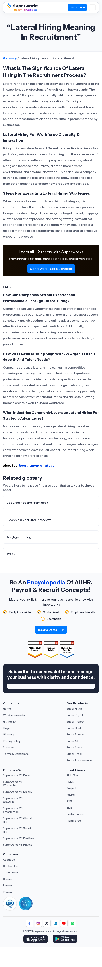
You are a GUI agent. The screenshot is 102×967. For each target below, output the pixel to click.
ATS (69, 801)
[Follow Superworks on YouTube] (63, 923)
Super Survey (75, 734)
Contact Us (10, 866)
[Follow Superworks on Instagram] (38, 923)
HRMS (70, 781)
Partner (8, 885)
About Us (9, 859)
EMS (69, 807)
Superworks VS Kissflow (18, 838)
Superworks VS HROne (17, 844)
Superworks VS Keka (16, 775)
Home (7, 708)
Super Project (75, 721)
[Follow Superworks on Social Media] (72, 923)
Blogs (6, 728)
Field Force (74, 820)
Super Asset (74, 747)
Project (71, 788)
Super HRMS (75, 708)
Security (8, 747)
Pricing (7, 892)
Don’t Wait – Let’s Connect (51, 269)
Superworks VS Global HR (17, 819)
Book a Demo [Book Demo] (77, 7)
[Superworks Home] (22, 10)
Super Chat (74, 728)
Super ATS (73, 741)
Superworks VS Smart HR (17, 829)
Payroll (71, 794)
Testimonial (10, 872)
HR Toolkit (9, 721)
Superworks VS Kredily (17, 791)
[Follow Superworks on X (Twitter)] (46, 923)
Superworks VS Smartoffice (13, 809)
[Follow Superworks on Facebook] (29, 923)
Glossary (10, 58)
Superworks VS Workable (13, 783)
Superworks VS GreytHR (13, 799)
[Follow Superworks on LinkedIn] (55, 923)
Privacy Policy (11, 741)
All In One (72, 775)
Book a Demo (51, 630)
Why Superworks (14, 715)
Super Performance (79, 760)
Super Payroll (75, 715)
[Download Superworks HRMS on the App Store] (36, 939)
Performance (75, 814)
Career (7, 879)
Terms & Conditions (16, 754)
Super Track (74, 754)
